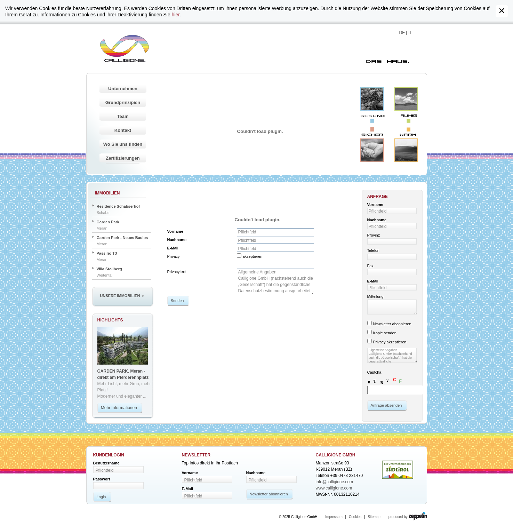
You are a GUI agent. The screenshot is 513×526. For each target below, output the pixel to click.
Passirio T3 (107, 253)
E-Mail (172, 248)
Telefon (373, 250)
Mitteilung (375, 296)
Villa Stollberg (109, 269)
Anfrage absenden (386, 405)
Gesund (372, 99)
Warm (406, 150)
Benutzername (106, 463)
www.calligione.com (334, 488)
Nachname (177, 240)
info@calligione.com (334, 481)
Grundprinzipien (122, 102)
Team (123, 116)
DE (402, 32)
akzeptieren (253, 256)
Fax (370, 266)
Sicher (372, 150)
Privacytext (176, 272)
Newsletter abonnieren (392, 324)
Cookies (355, 517)
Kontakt (122, 130)
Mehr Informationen (119, 407)
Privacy (173, 256)
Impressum (333, 517)
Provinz (373, 235)
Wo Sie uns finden (122, 144)
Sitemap (374, 517)
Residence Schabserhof (118, 206)
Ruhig (406, 99)
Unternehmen (122, 88)
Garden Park (108, 222)
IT (410, 32)
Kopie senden (384, 333)
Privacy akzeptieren (390, 342)
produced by (407, 517)
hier (176, 14)
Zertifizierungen (123, 158)
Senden (177, 300)
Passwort (101, 479)
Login (101, 497)
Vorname (175, 231)
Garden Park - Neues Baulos (122, 238)
